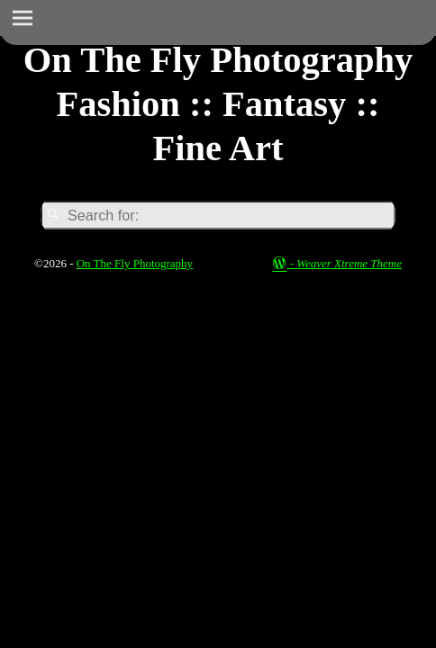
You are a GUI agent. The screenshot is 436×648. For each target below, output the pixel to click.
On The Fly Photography (135, 263)
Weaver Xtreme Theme (349, 263)
